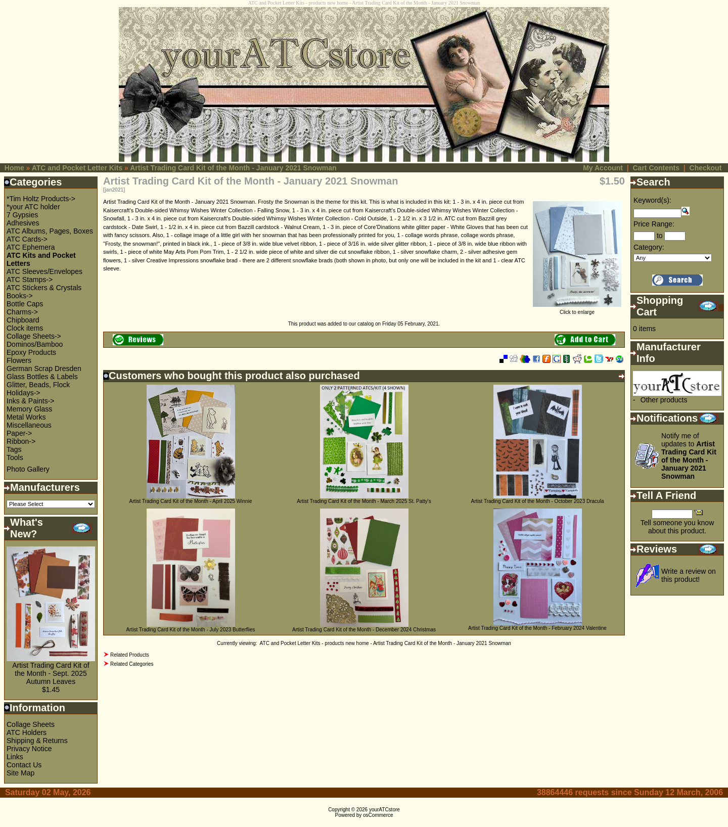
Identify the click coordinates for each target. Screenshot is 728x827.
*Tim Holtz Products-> (41, 199)
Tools (15, 457)
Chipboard (23, 320)
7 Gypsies (22, 215)
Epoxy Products (31, 352)
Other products (664, 400)
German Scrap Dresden (44, 368)
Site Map (20, 773)
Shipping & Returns (37, 741)
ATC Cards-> (27, 239)
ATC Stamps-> (30, 279)
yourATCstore (384, 809)
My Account (603, 168)
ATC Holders (27, 732)
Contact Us (24, 765)
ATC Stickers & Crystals (44, 288)
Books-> (20, 296)
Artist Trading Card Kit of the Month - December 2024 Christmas (364, 629)
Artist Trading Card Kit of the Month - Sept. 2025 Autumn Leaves (50, 673)
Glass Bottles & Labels (42, 377)
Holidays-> (23, 393)
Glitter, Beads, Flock (38, 385)
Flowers (19, 360)
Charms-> (22, 312)
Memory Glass (29, 409)
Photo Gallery (28, 469)
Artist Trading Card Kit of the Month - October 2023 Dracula (537, 501)
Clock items (25, 328)
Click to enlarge (577, 310)
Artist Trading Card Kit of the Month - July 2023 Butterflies (190, 629)
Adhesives (23, 223)
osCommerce (378, 815)
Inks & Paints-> (31, 401)
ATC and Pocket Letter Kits (77, 168)
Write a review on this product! (688, 575)
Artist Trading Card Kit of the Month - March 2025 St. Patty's (364, 501)
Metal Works (26, 417)
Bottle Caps (25, 304)
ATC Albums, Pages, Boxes (50, 231)
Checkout (706, 168)
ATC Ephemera (31, 247)
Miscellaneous (29, 425)
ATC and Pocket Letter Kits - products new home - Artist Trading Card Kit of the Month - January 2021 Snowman (385, 643)
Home (14, 168)
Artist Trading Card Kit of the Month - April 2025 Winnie (190, 501)
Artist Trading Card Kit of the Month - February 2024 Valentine (537, 628)
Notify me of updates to (688, 456)
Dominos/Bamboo (35, 344)
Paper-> (19, 433)
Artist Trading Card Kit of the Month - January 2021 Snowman (233, 168)
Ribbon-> (21, 441)
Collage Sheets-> (34, 336)
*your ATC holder (33, 207)
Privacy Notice (29, 749)
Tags (14, 449)
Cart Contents (655, 168)
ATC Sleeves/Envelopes (44, 271)
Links (15, 757)
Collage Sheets (31, 724)
